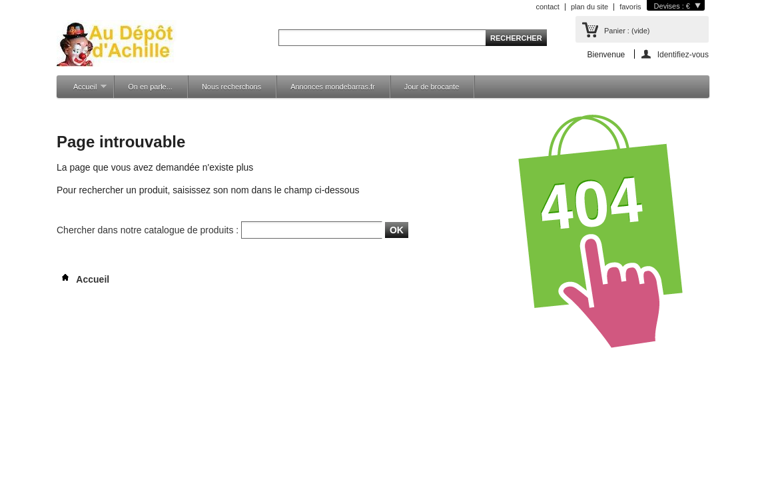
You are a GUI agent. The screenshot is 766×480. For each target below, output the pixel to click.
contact (547, 7)
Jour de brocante (432, 87)
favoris (630, 7)
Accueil (83, 90)
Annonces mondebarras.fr (332, 87)
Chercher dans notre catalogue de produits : (147, 230)
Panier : (626, 31)
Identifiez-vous (683, 54)
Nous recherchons (231, 87)
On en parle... (150, 87)
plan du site (589, 7)
